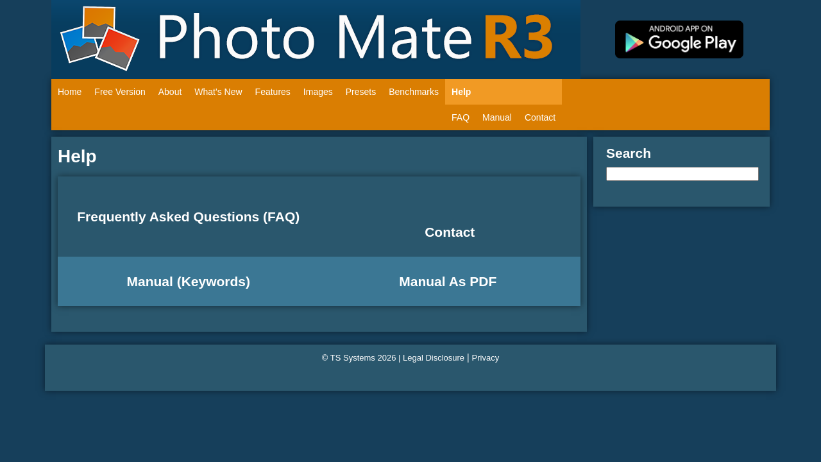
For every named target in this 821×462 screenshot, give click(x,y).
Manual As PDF (449, 281)
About (170, 92)
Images (318, 92)
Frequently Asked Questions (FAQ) (188, 216)
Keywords (214, 281)
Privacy (486, 358)
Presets (361, 92)
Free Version (119, 92)
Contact (540, 117)
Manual (497, 117)
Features (273, 92)
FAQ (461, 117)
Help (461, 92)
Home (69, 92)
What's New (218, 92)
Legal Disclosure (433, 358)
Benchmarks (414, 92)
